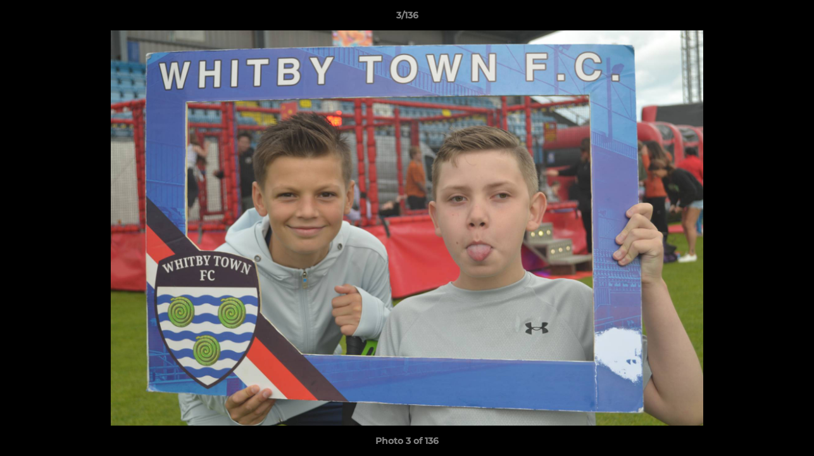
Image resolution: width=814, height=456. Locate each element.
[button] (791, 18)
